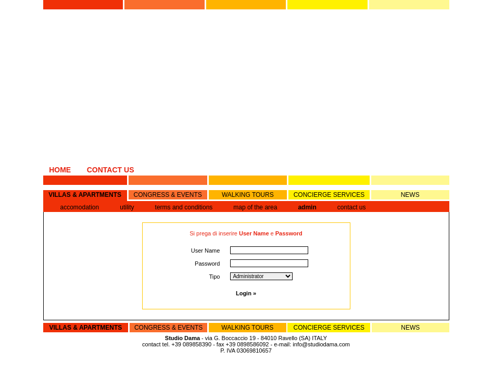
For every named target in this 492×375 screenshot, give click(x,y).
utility (127, 207)
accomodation (79, 207)
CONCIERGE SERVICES (329, 194)
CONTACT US (110, 170)
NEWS (410, 194)
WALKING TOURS (248, 194)
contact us (351, 207)
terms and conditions (184, 207)
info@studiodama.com (321, 344)
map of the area (255, 207)
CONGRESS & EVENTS (167, 194)
